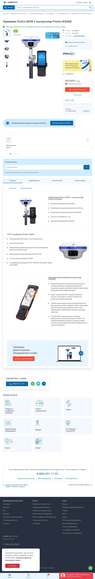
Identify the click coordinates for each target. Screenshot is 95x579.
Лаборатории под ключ (40, 520)
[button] (7, 71)
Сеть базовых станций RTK (71, 530)
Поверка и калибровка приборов (72, 507)
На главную (36, 523)
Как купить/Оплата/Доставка (12, 517)
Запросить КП (77, 95)
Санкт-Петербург (79, 36)
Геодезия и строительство (18, 13)
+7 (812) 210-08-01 (11, 544)
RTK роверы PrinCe (64, 13)
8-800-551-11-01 (17, 384)
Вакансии (6, 507)
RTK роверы (50, 13)
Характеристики (34, 180)
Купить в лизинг (80, 180)
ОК (86, 167)
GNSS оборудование (36, 13)
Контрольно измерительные (42, 510)
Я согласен (12, 566)
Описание (12, 180)
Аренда (64, 504)
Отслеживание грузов (10, 520)
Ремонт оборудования (69, 526)
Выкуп (64, 514)
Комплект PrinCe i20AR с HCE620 (79, 485)
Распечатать (13, 188)
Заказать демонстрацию (62, 123)
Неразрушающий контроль (41, 507)
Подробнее (86, 111)
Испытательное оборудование (43, 514)
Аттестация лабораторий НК (71, 520)
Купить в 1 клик (69, 100)
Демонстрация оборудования (72, 533)
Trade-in (65, 510)
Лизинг (64, 517)
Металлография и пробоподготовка (44, 517)
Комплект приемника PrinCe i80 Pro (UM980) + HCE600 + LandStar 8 (16, 485)
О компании (7, 504)
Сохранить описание (26, 188)
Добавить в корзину (79, 89)
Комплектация (57, 180)
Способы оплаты (72, 46)
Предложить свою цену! (74, 84)
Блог (4, 510)
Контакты (6, 523)
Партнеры (6, 514)
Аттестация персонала (69, 523)
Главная (5, 13)
